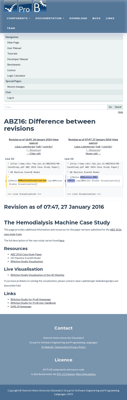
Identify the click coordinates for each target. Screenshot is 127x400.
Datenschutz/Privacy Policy (70, 347)
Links (110, 22)
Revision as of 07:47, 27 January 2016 (89, 139)
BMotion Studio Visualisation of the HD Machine (37, 274)
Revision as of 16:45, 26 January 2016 (30, 139)
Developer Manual (17, 59)
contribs (47, 146)
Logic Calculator (16, 75)
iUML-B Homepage (21, 306)
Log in (10, 97)
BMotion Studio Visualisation (27, 261)
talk (39, 146)
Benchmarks (14, 64)
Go (110, 107)
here (61, 240)
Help (120, 112)
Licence (11, 70)
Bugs (96, 22)
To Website (47, 347)
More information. (86, 374)
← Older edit (34, 153)
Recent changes (16, 86)
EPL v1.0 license (66, 374)
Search (118, 107)
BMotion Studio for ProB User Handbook (33, 302)
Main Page (13, 42)
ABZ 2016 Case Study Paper (26, 254)
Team (11, 32)
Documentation (50, 22)
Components (18, 22)
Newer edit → (93, 153)
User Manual (14, 48)
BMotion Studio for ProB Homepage (31, 299)
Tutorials (12, 53)
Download (78, 22)
